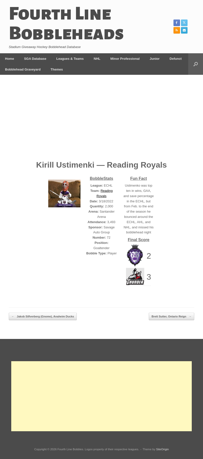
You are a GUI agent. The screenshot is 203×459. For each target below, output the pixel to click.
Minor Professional (125, 59)
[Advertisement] (101, 121)
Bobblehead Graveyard (22, 69)
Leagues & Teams (70, 59)
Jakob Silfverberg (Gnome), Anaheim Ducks (43, 316)
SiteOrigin (162, 449)
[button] (195, 64)
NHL (97, 59)
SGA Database (35, 59)
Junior (155, 59)
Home (9, 59)
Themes (56, 69)
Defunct (176, 59)
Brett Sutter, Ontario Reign (172, 316)
